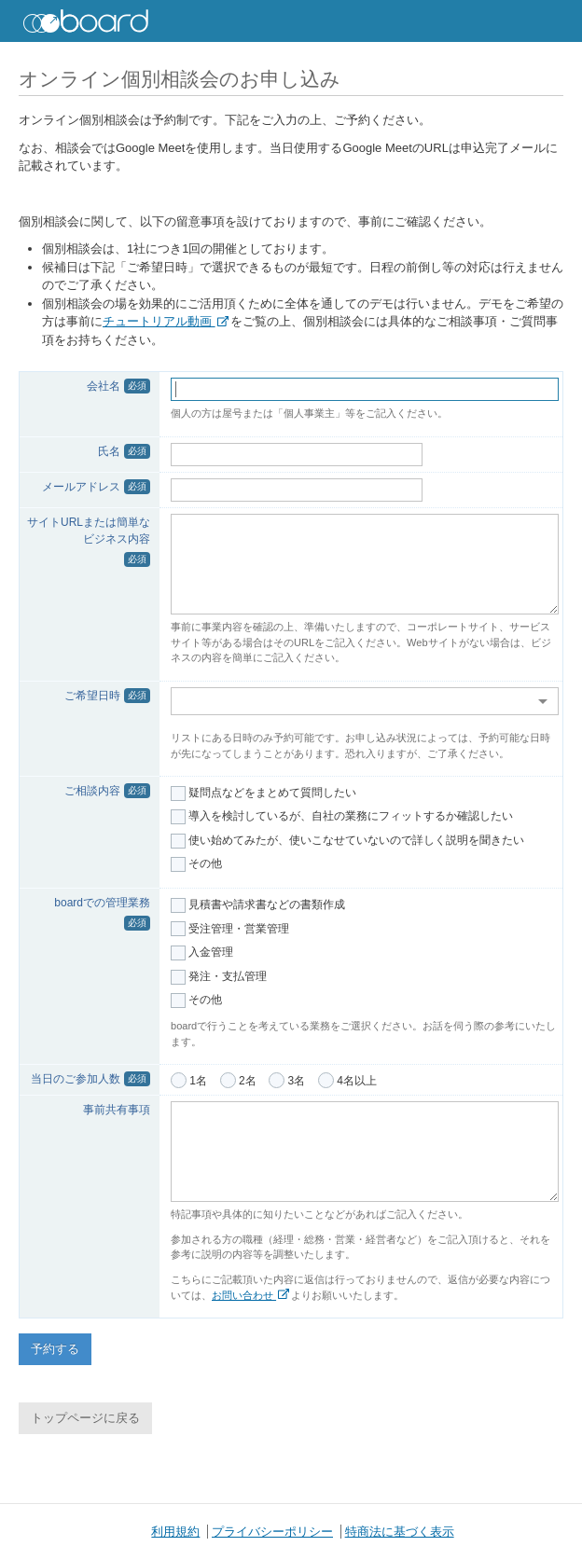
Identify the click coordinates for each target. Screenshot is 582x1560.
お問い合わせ (250, 1295)
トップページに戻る (85, 1418)
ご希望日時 (92, 695)
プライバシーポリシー (272, 1532)
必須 (137, 385)
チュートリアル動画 (166, 321)
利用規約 (175, 1532)
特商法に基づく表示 (399, 1532)
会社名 (103, 386)
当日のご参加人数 (75, 1078)
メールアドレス (81, 486)
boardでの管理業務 (102, 902)
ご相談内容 (92, 790)
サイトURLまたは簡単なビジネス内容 (88, 530)
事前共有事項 (116, 1109)
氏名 (109, 451)
